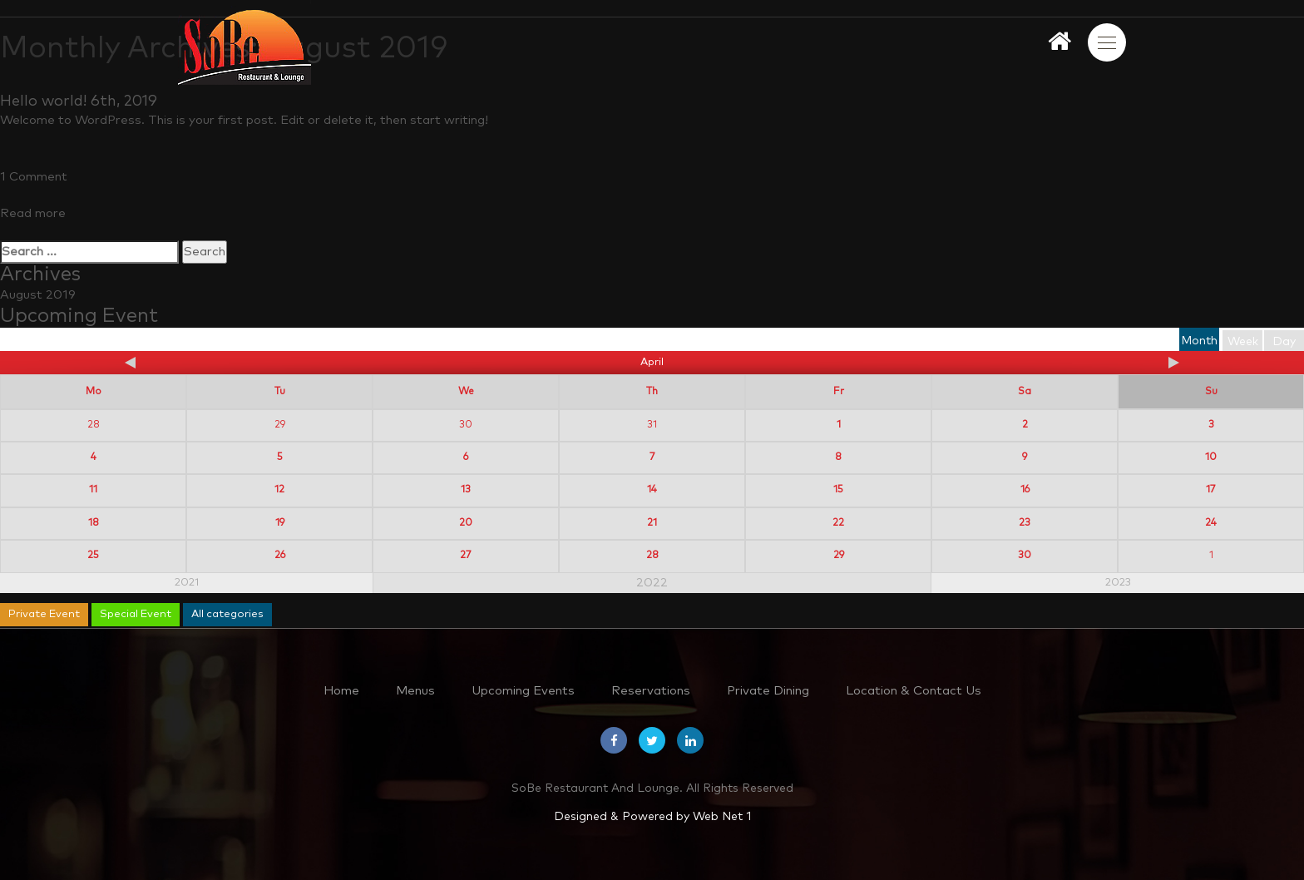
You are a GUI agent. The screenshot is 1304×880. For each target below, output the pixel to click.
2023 (1118, 582)
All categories (227, 614)
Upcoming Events (523, 691)
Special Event (135, 614)
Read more (33, 213)
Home (341, 691)
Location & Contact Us (913, 691)
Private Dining (768, 691)
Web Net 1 (722, 817)
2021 (187, 582)
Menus (415, 691)
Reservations (650, 691)
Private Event (44, 614)
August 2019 (38, 295)
